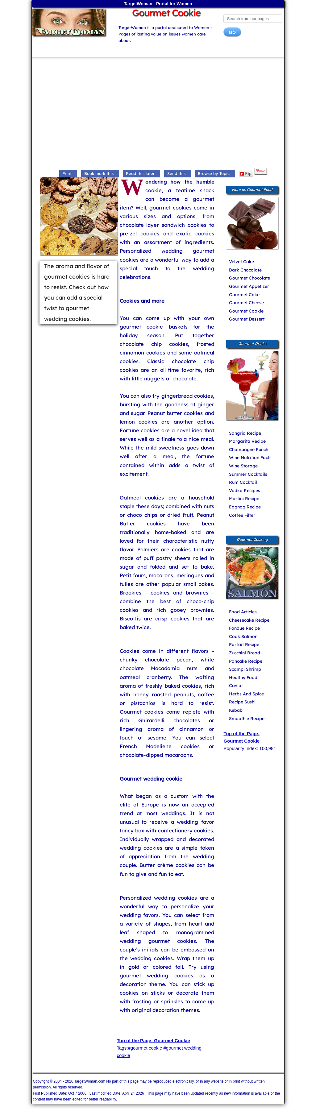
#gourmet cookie (145, 1048)
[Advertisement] (158, 114)
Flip (245, 174)
